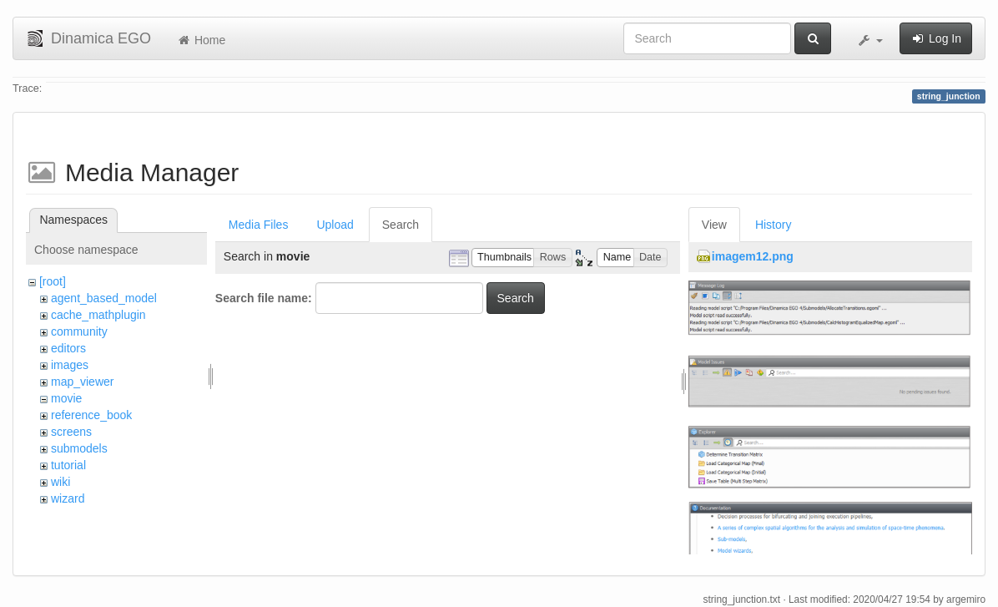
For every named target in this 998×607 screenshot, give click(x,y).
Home (200, 40)
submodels (79, 448)
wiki (60, 481)
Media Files (259, 224)
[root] (52, 281)
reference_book (91, 415)
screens (71, 431)
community (79, 331)
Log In (935, 38)
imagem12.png (753, 256)
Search (400, 224)
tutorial (68, 465)
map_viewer (82, 381)
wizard (67, 498)
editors (68, 348)
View (714, 224)
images (69, 365)
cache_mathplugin (98, 314)
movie (66, 398)
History (773, 224)
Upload (334, 224)
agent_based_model (104, 298)
